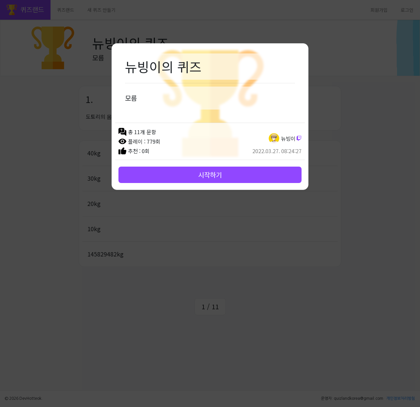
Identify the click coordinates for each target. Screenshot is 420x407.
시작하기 (210, 174)
